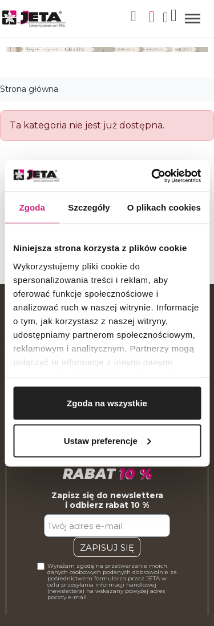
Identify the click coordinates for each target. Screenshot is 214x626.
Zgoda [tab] (32, 207)
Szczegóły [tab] (89, 207)
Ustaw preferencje (107, 440)
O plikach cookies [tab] (164, 207)
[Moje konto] (165, 18)
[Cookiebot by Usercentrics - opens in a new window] (152, 175)
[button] (133, 16)
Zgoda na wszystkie (107, 403)
